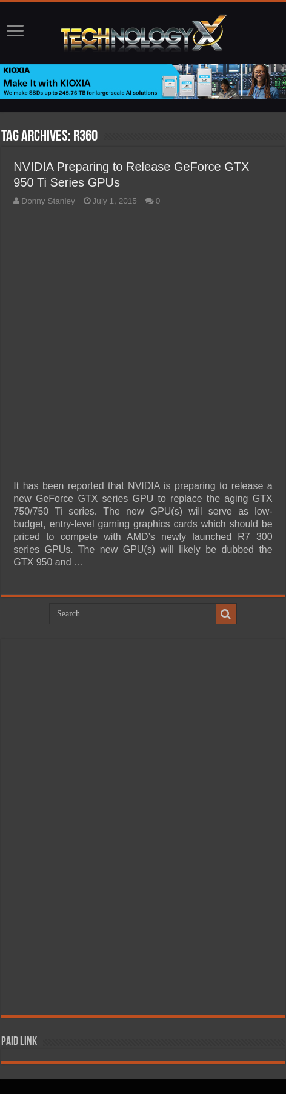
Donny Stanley (48, 200)
